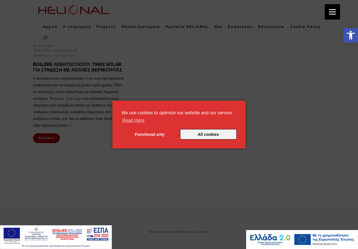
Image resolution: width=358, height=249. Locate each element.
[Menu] (332, 12)
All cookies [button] (208, 134)
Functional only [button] (149, 134)
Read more (133, 120)
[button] (350, 35)
